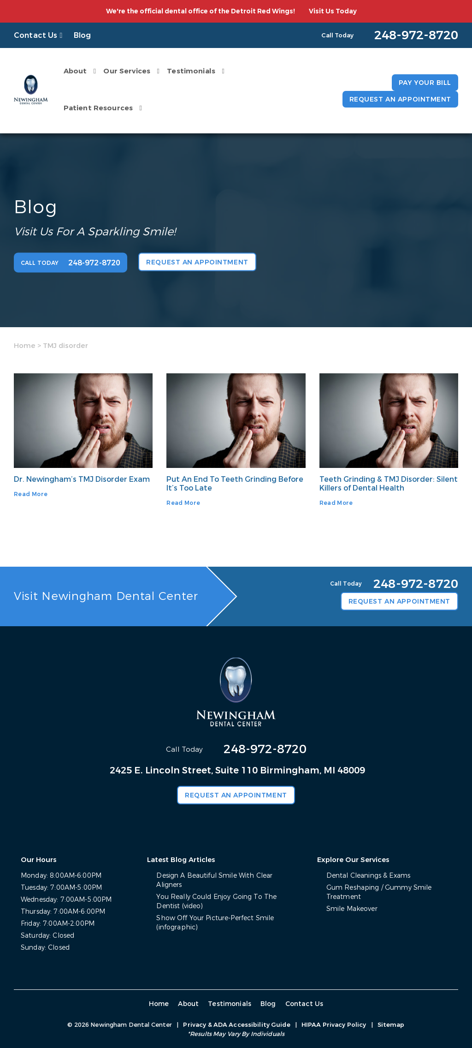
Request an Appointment (400, 99)
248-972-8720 (265, 749)
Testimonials (191, 71)
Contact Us (36, 35)
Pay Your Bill (425, 82)
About (75, 71)
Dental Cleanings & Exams (368, 875)
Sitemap (391, 1025)
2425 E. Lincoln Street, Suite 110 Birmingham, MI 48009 (237, 770)
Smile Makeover (352, 908)
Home (24, 345)
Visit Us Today (333, 11)
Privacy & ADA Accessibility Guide (236, 1025)
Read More (30, 494)
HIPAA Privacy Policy (333, 1025)
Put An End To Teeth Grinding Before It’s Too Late (234, 483)
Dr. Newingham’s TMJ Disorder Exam (82, 479)
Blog (82, 35)
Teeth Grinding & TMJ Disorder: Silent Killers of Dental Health (388, 483)
